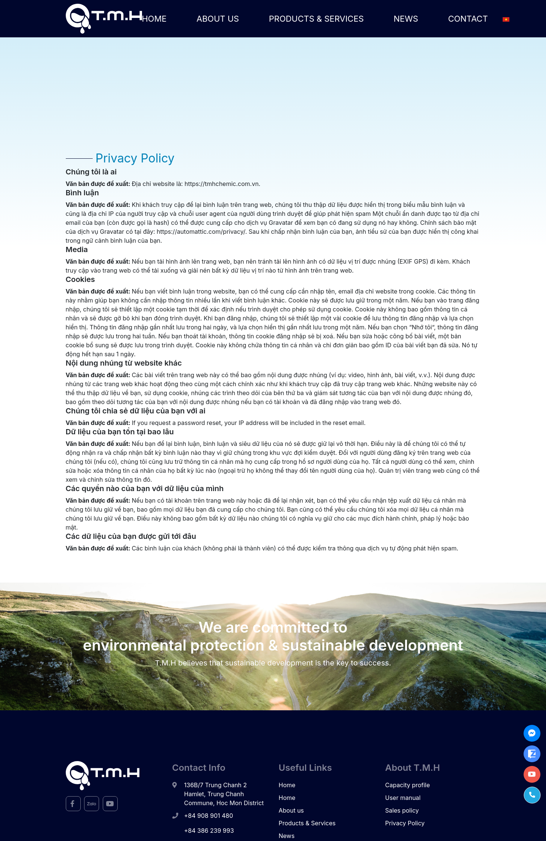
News (406, 18)
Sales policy (402, 810)
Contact (468, 18)
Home (154, 18)
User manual (403, 797)
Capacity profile (407, 785)
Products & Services (316, 18)
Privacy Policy (405, 823)
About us (218, 18)
